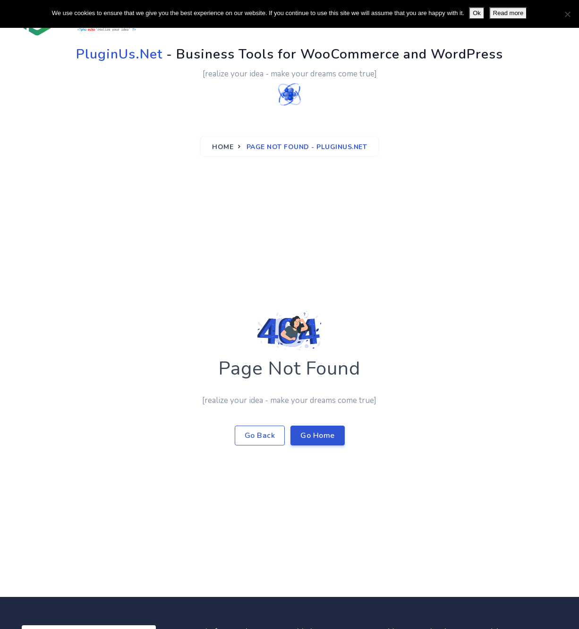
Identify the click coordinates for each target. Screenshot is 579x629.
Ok (477, 13)
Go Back (260, 435)
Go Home (317, 435)
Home (222, 147)
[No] (567, 14)
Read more (508, 13)
